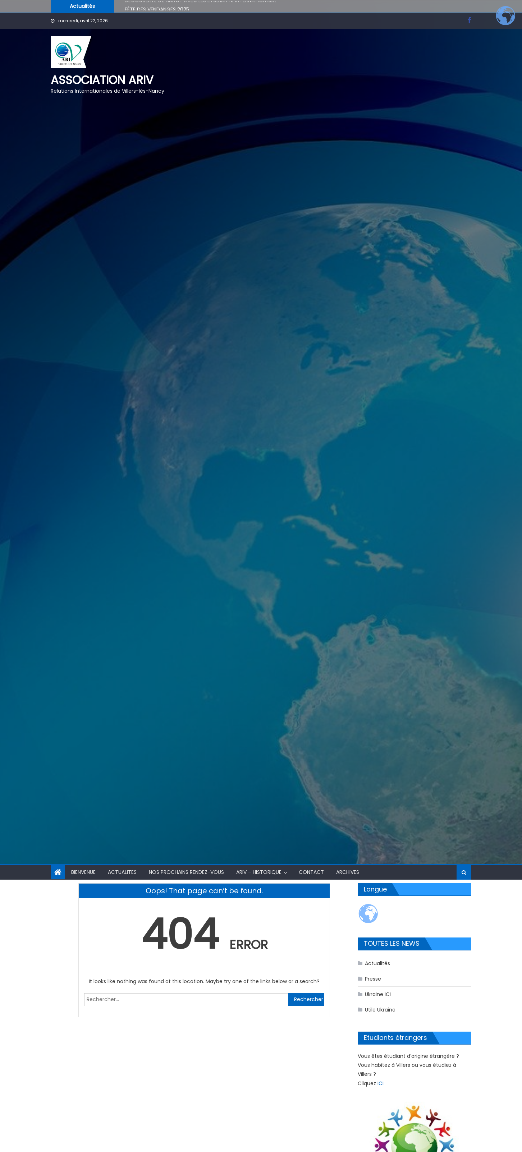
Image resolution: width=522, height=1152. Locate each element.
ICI (380, 1083)
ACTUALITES (122, 872)
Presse (373, 978)
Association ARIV (102, 80)
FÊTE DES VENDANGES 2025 (157, 10)
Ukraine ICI (378, 994)
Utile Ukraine (380, 1009)
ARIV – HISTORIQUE (258, 872)
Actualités (377, 963)
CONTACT (311, 872)
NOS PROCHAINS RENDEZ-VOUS (186, 872)
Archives (347, 872)
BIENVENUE (83, 872)
